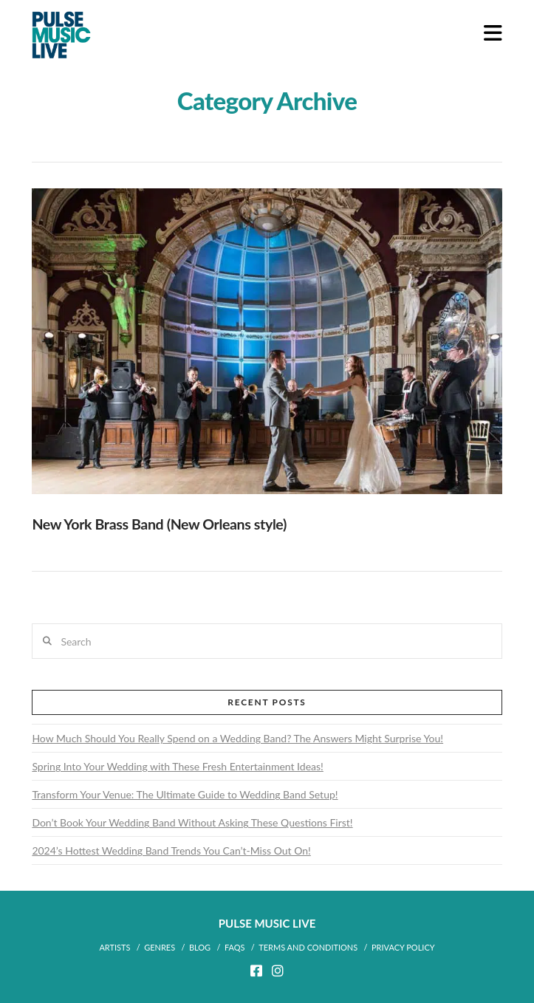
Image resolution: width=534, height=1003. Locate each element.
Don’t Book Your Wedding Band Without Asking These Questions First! (192, 822)
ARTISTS (114, 947)
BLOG (199, 947)
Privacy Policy (403, 947)
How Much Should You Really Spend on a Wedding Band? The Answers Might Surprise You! (237, 738)
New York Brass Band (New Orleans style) (159, 524)
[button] (493, 33)
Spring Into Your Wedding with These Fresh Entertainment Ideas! (177, 766)
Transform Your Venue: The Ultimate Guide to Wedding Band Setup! (185, 794)
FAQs (235, 947)
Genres (159, 947)
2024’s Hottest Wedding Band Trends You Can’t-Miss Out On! (171, 850)
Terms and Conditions (308, 947)
